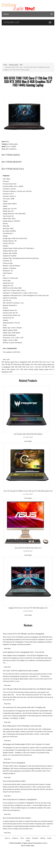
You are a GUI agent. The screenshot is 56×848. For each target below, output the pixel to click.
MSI (21, 65)
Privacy (28, 838)
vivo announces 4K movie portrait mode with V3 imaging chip (24, 707)
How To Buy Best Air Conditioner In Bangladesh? (20, 799)
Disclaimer (35, 838)
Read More (7, 648)
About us (7, 838)
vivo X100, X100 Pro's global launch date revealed (20, 671)
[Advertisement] (28, 44)
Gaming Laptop (13, 65)
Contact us (15, 838)
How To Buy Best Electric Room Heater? (17, 818)
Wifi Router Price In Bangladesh (14, 763)
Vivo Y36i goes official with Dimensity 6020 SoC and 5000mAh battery (27, 689)
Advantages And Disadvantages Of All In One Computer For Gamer (26, 744)
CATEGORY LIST (11, 22)
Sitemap (42, 838)
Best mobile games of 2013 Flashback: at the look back (22, 726)
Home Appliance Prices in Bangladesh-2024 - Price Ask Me (23, 652)
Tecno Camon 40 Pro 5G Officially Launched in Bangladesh (23, 634)
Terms (22, 838)
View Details (28, 441)
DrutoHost (44, 843)
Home (6, 14)
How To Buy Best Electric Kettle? (14, 781)
